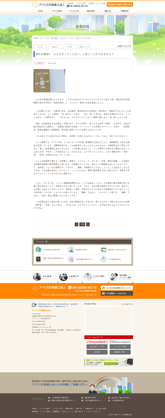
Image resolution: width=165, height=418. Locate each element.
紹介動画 (97, 352)
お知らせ (55, 47)
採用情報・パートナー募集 (97, 3)
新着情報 (70, 3)
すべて (40, 47)
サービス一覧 (57, 408)
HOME (36, 38)
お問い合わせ (78, 411)
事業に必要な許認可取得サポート (53, 259)
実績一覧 (79, 408)
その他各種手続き (114, 259)
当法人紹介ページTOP (97, 346)
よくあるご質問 (81, 3)
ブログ (41, 38)
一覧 (82, 224)
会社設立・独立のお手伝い (117, 250)
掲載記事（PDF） (120, 352)
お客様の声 (88, 408)
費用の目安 (69, 408)
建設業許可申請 (81, 250)
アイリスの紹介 (45, 408)
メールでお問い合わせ (120, 4)
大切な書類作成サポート (84, 259)
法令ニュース (84, 47)
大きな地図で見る (127, 304)
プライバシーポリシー (93, 411)
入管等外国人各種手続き (52, 250)
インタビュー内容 (120, 346)
